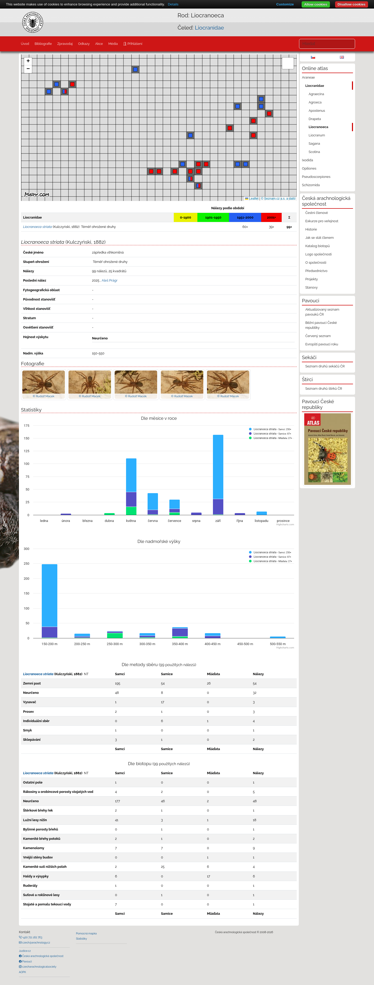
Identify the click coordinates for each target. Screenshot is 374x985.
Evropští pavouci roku (321, 344)
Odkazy (84, 44)
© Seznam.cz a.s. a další (278, 198)
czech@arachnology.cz (36, 942)
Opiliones (309, 168)
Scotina (314, 152)
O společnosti (315, 262)
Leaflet (251, 198)
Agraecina (316, 94)
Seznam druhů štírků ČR (323, 388)
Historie (311, 229)
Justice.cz (25, 950)
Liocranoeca (318, 127)
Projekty (311, 279)
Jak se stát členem (319, 238)
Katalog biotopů (317, 246)
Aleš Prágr (109, 280)
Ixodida (307, 160)
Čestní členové (316, 213)
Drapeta (315, 119)
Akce (99, 44)
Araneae (308, 77)
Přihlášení (134, 44)
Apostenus (317, 111)
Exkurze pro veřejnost (321, 221)
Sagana (314, 143)
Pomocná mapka (86, 933)
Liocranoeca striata (38, 674)
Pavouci (27, 961)
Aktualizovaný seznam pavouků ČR (322, 312)
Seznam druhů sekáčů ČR (325, 366)
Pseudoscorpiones (316, 177)
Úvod (25, 44)
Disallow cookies (351, 4)
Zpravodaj (65, 44)
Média (113, 44)
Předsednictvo (316, 271)
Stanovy (311, 287)
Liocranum (317, 135)
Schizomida (311, 185)
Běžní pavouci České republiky (321, 325)
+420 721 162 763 (32, 937)
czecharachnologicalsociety (39, 966)
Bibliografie (43, 44)
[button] (206, 164)
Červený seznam (318, 336)
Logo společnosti (318, 254)
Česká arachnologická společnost (42, 956)
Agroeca (315, 102)
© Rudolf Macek (43, 396)
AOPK (22, 972)
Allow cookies (315, 4)
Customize (285, 4)
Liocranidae (209, 27)
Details (173, 4)
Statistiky (81, 938)
